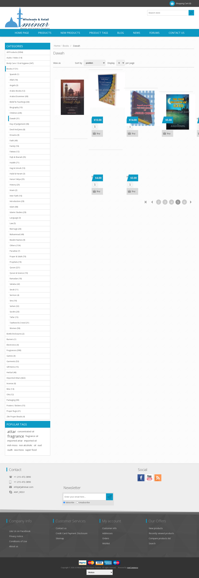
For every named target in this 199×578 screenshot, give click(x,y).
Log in (25, 3)
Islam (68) (14, 206)
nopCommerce (132, 567)
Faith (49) (14, 140)
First (145, 203)
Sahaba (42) (15, 284)
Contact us (61, 528)
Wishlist (106, 543)
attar (11, 431)
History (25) (15, 184)
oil (35, 445)
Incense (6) (11, 383)
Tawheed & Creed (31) (19, 322)
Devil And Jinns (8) (17, 129)
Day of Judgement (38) (19, 124)
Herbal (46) (11, 372)
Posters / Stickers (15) (16, 405)
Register (12, 3)
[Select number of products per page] (120, 63)
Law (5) (13, 223)
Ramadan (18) (16, 278)
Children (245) (16, 113)
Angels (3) (14, 85)
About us (13, 546)
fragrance (15, 436)
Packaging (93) (13, 400)
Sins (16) (13, 300)
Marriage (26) (15, 229)
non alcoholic (25, 445)
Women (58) (15, 328)
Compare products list (160, 538)
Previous (152, 203)
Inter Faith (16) (16, 195)
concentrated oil (26, 431)
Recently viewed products (161, 533)
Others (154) (15, 245)
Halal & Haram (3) (17, 173)
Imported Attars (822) (16, 378)
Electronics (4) (13, 345)
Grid (64, 63)
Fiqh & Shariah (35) (18, 157)
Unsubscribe (84, 502)
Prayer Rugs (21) (14, 411)
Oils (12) (10, 394)
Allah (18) (14, 80)
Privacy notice (16, 536)
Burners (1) (11, 339)
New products (156, 528)
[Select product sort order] (94, 63)
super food (31, 449)
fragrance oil (32, 436)
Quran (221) (15, 267)
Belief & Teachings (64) (19, 102)
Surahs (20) (14, 311)
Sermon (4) (14, 295)
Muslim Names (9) (17, 240)
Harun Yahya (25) (17, 179)
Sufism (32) (14, 306)
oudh (10, 449)
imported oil (30, 440)
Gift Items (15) (13, 367)
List (70, 63)
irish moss (12, 445)
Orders (105, 538)
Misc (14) (10, 389)
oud (40, 445)
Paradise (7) (15, 251)
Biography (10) (16, 107)
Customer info (109, 528)
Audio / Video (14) (14, 57)
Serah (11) (14, 289)
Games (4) (11, 356)
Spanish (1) (14, 74)
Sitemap (60, 538)
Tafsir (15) (14, 317)
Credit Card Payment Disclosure (71, 533)
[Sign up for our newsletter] (84, 496)
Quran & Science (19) (19, 273)
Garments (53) (13, 361)
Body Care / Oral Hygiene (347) (20, 63)
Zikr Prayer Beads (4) (16, 416)
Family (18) (14, 146)
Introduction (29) (17, 201)
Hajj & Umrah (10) (17, 168)
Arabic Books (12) (17, 91)
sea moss (19, 449)
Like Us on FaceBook (19, 531)
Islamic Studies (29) (18, 212)
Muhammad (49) (17, 234)
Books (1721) (12, 68)
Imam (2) (13, 190)
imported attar (15, 440)
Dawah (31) (14, 118)
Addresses (107, 533)
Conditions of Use (18, 541)
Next (190, 203)
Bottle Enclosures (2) (15, 333)
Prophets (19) (15, 262)
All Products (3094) (15, 52)
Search (152, 543)
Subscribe (70, 502)
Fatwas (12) (14, 151)
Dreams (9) (14, 135)
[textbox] (168, 12)
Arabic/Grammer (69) (19, 96)
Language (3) (15, 218)
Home (57, 45)
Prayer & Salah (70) (18, 256)
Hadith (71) (14, 162)
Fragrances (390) (14, 350)
